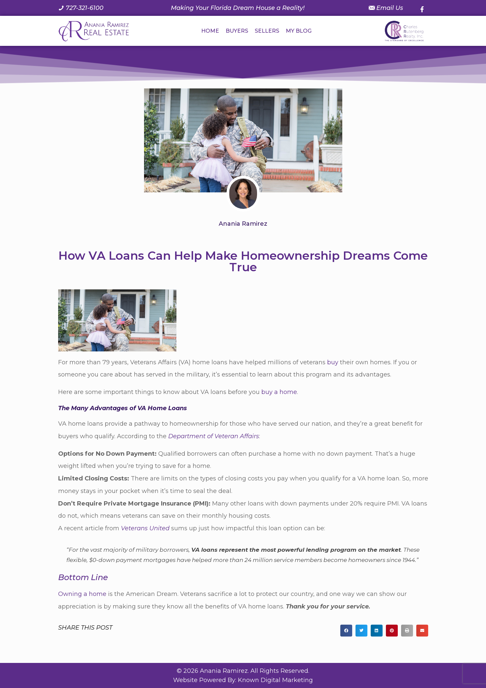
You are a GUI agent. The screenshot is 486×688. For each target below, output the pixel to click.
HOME (210, 31)
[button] (346, 631)
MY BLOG (299, 31)
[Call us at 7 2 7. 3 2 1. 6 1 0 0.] (80, 8)
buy (332, 362)
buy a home (279, 392)
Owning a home (82, 594)
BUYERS (237, 31)
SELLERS (267, 31)
